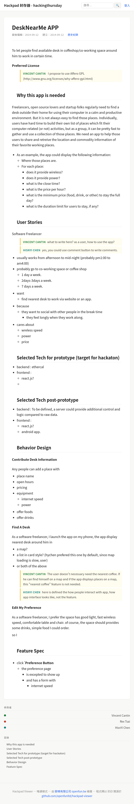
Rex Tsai (125, 721)
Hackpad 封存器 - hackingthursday (33, 5)
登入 (127, 5)
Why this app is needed (20, 744)
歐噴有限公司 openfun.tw (70, 791)
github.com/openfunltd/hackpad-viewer (67, 796)
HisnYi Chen (122, 728)
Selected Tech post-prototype (24, 757)
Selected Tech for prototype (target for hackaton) (36, 753)
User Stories (14, 749)
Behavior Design (16, 762)
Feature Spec (14, 766)
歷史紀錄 (73, 35)
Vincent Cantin (121, 715)
